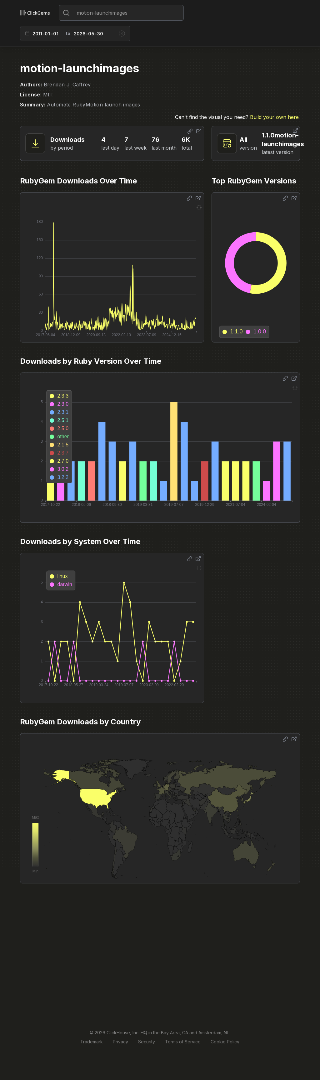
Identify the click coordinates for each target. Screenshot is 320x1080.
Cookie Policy (225, 1041)
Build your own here (274, 117)
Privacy (120, 1041)
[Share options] (190, 131)
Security (146, 1041)
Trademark (91, 1041)
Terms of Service (183, 1041)
